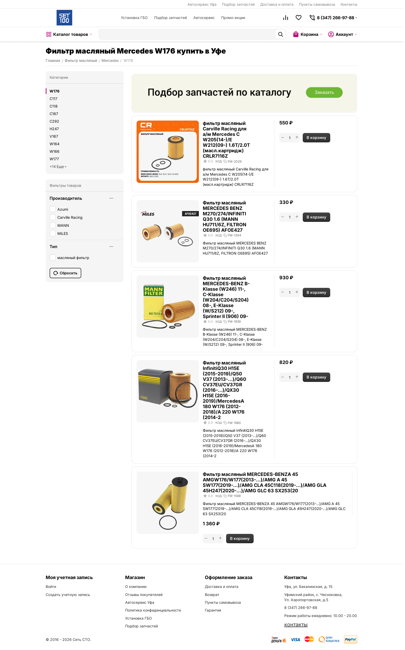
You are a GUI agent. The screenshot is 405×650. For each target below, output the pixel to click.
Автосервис (204, 17)
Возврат (212, 594)
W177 (54, 159)
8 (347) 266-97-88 (300, 607)
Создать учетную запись (68, 594)
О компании (135, 586)
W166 (54, 151)
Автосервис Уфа (202, 4)
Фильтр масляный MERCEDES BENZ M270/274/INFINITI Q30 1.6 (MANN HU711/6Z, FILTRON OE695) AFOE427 (224, 216)
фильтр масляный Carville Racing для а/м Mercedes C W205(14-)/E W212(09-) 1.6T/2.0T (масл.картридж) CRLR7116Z (226, 140)
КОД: (218, 161)
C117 (53, 98)
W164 (54, 144)
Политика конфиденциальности (153, 610)
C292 (54, 121)
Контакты (349, 4)
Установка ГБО (134, 17)
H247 (54, 129)
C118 (54, 106)
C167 (54, 113)
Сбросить (65, 273)
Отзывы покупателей (144, 594)
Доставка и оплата (277, 4)
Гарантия (213, 610)
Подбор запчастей (238, 4)
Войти (51, 586)
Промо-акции (233, 17)
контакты (296, 624)
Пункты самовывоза (317, 4)
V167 (54, 136)
